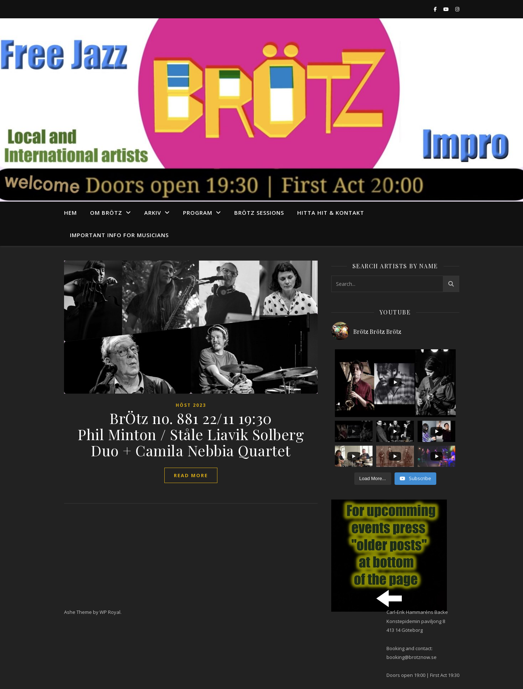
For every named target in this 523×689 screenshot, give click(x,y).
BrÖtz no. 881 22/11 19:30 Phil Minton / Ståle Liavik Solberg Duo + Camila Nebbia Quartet (191, 434)
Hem (70, 212)
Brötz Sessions (259, 212)
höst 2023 (191, 405)
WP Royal (110, 612)
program (197, 212)
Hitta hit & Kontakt (330, 212)
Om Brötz (106, 212)
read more (191, 475)
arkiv (152, 212)
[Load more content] (372, 478)
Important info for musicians (119, 235)
